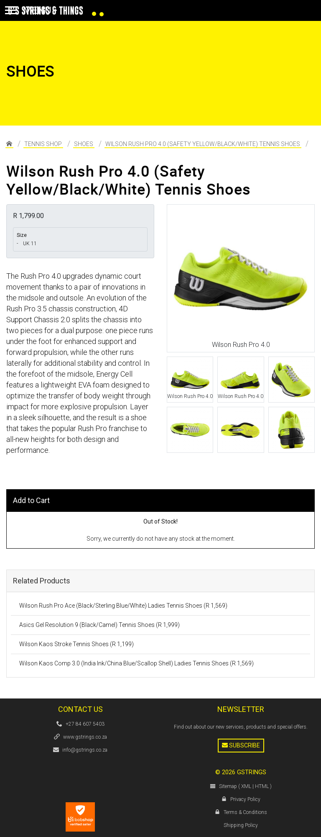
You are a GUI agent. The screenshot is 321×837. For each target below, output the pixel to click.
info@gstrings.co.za (84, 750)
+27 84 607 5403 (85, 724)
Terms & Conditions (245, 812)
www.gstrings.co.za (85, 737)
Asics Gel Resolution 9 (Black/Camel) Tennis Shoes (99, 624)
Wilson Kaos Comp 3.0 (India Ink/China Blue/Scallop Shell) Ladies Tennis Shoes (136, 663)
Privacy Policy (245, 799)
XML (246, 786)
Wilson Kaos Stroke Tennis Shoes (76, 644)
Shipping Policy (241, 825)
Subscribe (241, 745)
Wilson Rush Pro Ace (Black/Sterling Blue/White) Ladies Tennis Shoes (123, 605)
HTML (262, 786)
